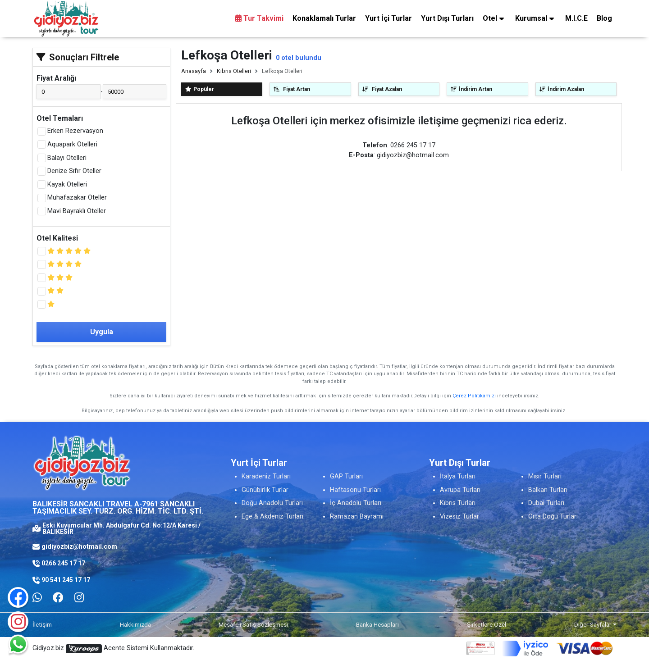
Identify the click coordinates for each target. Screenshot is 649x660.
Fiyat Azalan (382, 89)
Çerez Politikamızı (474, 396)
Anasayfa (193, 71)
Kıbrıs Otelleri (234, 71)
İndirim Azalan (561, 89)
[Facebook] (58, 597)
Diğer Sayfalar (593, 624)
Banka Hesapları (377, 624)
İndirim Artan (471, 89)
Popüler (199, 89)
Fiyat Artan (292, 89)
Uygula (101, 332)
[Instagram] (18, 621)
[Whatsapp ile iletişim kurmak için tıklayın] (37, 597)
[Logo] (66, 18)
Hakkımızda (135, 624)
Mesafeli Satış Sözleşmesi (253, 624)
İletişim (42, 624)
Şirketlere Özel (486, 624)
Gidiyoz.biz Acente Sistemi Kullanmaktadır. (113, 648)
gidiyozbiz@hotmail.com (79, 546)
